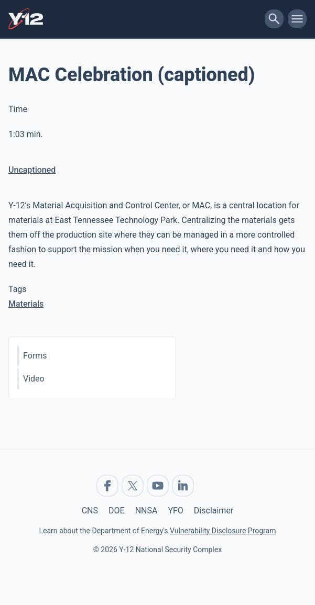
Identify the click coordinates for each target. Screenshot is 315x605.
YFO (175, 511)
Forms (35, 356)
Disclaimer (213, 511)
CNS (90, 511)
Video (34, 379)
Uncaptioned (32, 170)
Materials (26, 304)
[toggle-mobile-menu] (297, 18)
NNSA (146, 511)
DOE (116, 511)
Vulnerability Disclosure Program (223, 530)
